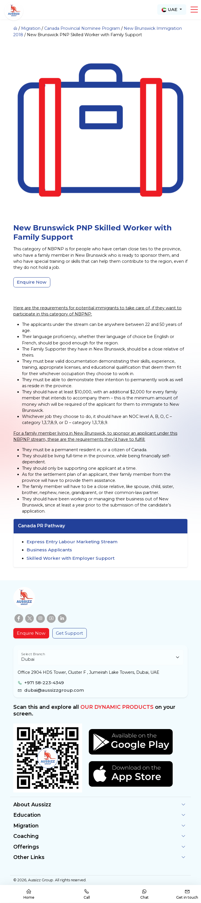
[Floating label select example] (100, 657)
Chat (144, 894)
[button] (194, 9)
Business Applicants (49, 550)
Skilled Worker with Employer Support (71, 558)
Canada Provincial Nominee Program (82, 28)
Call (87, 894)
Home (28, 894)
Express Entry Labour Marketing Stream (72, 541)
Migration (30, 28)
